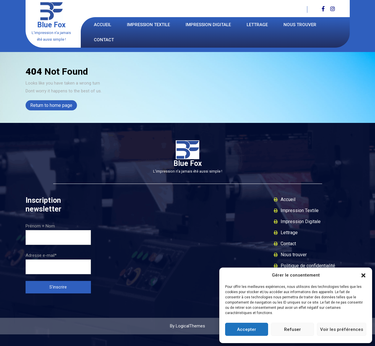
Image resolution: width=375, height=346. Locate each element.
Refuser (292, 329)
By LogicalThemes (187, 326)
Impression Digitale (208, 24)
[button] (363, 275)
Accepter (246, 329)
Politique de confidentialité (308, 265)
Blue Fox (51, 25)
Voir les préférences (341, 329)
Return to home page (53, 106)
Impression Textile (148, 24)
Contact (104, 39)
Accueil (102, 24)
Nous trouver (300, 24)
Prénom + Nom (40, 226)
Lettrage (257, 24)
